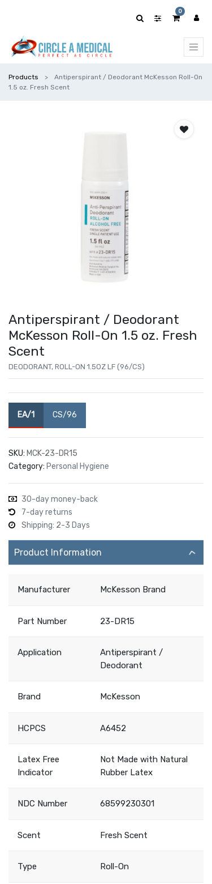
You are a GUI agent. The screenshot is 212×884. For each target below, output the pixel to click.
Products (23, 77)
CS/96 (65, 414)
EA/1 (26, 414)
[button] (184, 129)
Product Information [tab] (58, 552)
